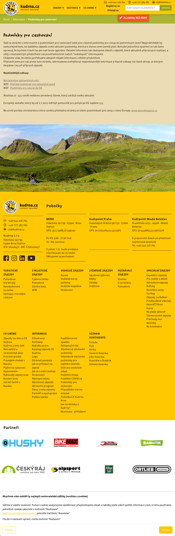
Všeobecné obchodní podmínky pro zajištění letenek (73, 360)
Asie (91, 345)
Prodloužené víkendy (158, 300)
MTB (34, 290)
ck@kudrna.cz (163, 2)
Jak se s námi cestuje (44, 371)
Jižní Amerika (96, 356)
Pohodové (38, 282)
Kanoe (64, 275)
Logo (35, 356)
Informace (19, 19)
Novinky (151, 322)
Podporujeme (40, 396)
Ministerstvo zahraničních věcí (21, 80)
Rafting (150, 286)
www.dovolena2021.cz (144, 110)
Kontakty (37, 342)
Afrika (92, 349)
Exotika (122, 279)
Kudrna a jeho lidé (13, 345)
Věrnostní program (43, 385)
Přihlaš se (113, 10)
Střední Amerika (98, 364)
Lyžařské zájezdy (101, 270)
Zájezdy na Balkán (156, 297)
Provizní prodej (12, 356)
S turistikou (124, 282)
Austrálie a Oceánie (100, 360)
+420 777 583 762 (140, 2)
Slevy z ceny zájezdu (43, 389)
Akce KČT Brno (154, 304)
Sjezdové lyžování (99, 275)
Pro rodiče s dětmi (156, 278)
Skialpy (93, 282)
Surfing (150, 293)
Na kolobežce (154, 326)
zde (20, 95)
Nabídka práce (40, 345)
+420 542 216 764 (116, 2)
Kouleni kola (10, 378)
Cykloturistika (40, 279)
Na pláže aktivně (155, 311)
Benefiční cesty (155, 289)
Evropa (93, 342)
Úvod (6, 19)
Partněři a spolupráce (44, 393)
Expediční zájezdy (156, 275)
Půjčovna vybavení (14, 367)
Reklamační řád (69, 345)
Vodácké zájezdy (72, 270)
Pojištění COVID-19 (71, 378)
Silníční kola (39, 286)
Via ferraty (9, 282)
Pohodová (9, 279)
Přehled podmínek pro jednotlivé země (32, 84)
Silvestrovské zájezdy (158, 315)
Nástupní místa (41, 378)
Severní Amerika (98, 353)
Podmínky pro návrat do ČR (26, 87)
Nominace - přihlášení (73, 411)
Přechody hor (154, 319)
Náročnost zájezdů (42, 382)
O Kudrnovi (38, 338)
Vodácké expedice (71, 286)
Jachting (65, 282)
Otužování (67, 289)
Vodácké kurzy (69, 278)
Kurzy (149, 308)
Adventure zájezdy (157, 282)
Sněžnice (94, 286)
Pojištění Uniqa (69, 374)
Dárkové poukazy (42, 360)
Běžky (92, 278)
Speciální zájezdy (158, 270)
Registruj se (113, 5)
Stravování (38, 374)
